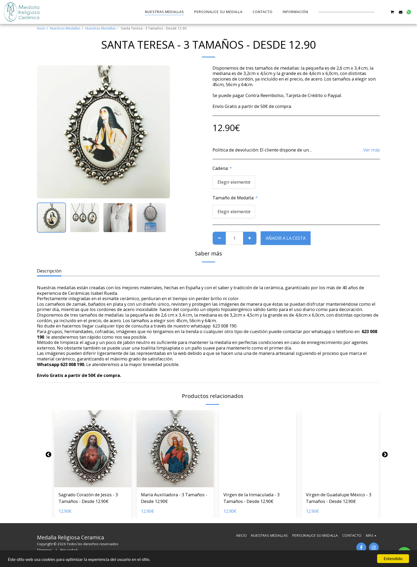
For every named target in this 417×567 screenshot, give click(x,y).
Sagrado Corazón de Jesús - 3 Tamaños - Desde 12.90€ (88, 498)
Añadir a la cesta (286, 238)
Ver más (371, 150)
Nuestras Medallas (65, 28)
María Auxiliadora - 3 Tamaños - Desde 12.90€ (174, 498)
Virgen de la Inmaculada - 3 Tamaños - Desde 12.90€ (251, 498)
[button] (384, 12)
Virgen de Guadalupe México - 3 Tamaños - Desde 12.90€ (338, 498)
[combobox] (233, 182)
